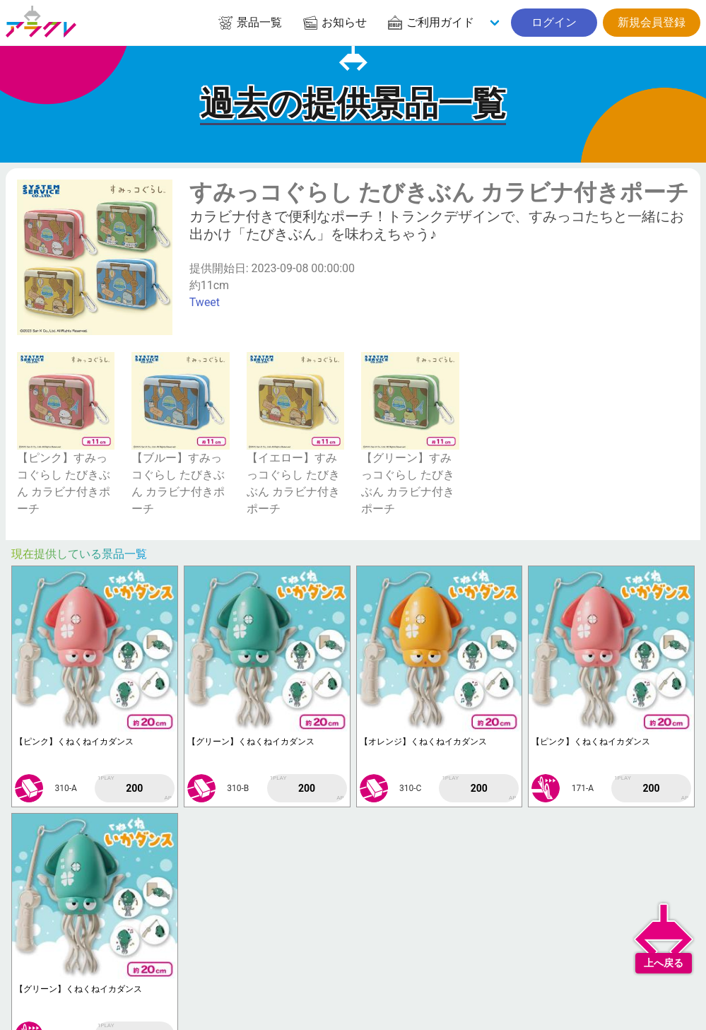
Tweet (204, 302)
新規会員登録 (652, 22)
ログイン (554, 22)
